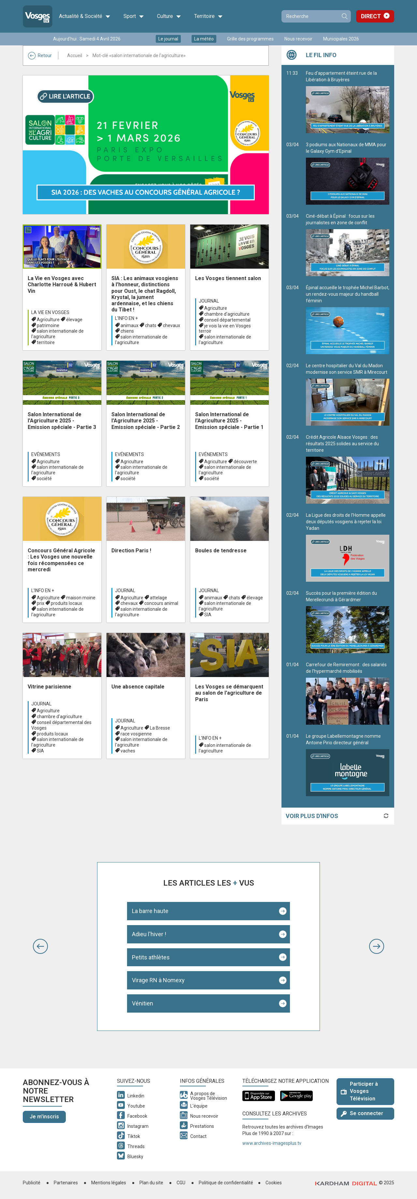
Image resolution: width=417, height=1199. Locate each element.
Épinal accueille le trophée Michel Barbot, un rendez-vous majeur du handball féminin (347, 319)
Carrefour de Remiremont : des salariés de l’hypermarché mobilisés (347, 693)
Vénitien (142, 1003)
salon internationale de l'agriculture (57, 333)
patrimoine (48, 325)
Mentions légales (108, 1182)
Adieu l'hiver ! (149, 934)
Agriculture (48, 319)
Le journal (168, 38)
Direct (371, 16)
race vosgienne (136, 733)
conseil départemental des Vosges (61, 725)
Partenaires (66, 1182)
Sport (133, 16)
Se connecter (362, 1113)
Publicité (31, 1182)
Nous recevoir (298, 38)
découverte (245, 461)
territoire (46, 342)
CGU (181, 1182)
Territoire (208, 16)
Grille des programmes (250, 38)
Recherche (344, 16)
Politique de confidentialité (226, 1182)
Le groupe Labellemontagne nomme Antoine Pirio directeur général (347, 765)
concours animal (161, 603)
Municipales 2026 (341, 38)
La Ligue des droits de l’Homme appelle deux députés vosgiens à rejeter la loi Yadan (347, 547)
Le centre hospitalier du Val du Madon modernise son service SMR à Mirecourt (347, 394)
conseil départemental (227, 320)
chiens (127, 331)
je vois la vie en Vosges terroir (225, 328)
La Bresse (160, 728)
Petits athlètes (151, 957)
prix (40, 603)
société (44, 478)
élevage (74, 319)
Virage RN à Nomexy (158, 980)
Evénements (45, 454)
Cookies (274, 1182)
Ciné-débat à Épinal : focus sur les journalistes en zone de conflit (347, 244)
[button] (40, 946)
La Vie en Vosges (50, 312)
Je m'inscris (44, 1116)
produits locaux (66, 603)
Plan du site (151, 1182)
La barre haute (150, 910)
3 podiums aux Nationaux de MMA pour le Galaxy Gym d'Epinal (347, 173)
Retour (40, 55)
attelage (158, 597)
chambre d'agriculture (227, 314)
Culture (169, 16)
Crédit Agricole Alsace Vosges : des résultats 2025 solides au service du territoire (347, 469)
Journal (209, 301)
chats (150, 325)
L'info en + (126, 318)
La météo (204, 38)
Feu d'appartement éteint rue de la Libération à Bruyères (347, 102)
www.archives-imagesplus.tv (271, 1143)
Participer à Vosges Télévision (359, 1091)
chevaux (171, 325)
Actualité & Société (84, 16)
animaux (129, 325)
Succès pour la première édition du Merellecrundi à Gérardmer (347, 622)
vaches (128, 750)
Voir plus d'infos (312, 815)
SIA (207, 614)
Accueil (74, 55)
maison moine (80, 597)
